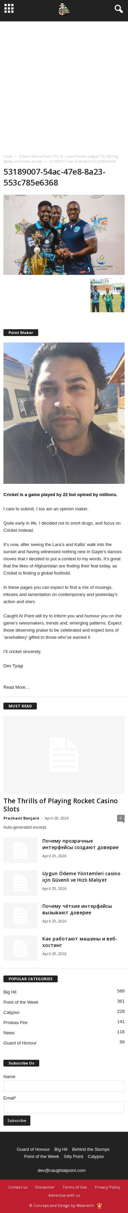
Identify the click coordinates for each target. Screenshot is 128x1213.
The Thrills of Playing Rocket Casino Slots (60, 804)
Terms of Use (74, 1187)
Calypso (11, 1012)
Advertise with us (64, 1195)
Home (8, 156)
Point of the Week (20, 1002)
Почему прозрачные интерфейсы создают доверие (80, 844)
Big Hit (9, 992)
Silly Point (73, 1156)
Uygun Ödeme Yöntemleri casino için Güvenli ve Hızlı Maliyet (81, 876)
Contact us (17, 1187)
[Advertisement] (64, 85)
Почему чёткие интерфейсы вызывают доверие (77, 909)
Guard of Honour (20, 1042)
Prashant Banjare (21, 818)
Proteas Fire (15, 1022)
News (9, 1032)
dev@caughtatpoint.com (61, 1170)
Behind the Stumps (91, 1149)
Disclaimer (45, 1187)
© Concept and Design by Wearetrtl (61, 1205)
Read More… (16, 687)
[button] (117, 9)
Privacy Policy (107, 1187)
